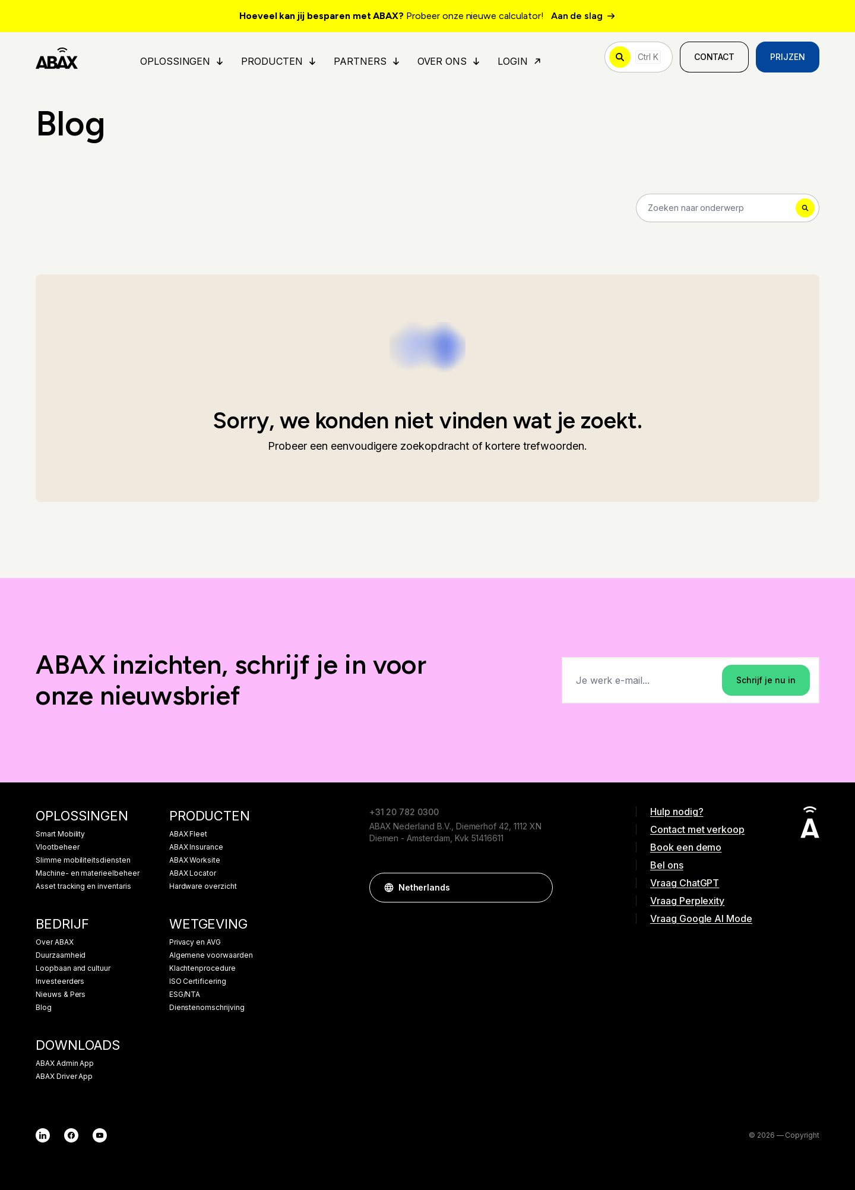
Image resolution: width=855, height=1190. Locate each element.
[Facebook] (71, 1135)
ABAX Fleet (188, 834)
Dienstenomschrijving (207, 1007)
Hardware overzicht (203, 886)
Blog (44, 1007)
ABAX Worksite (194, 860)
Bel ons (666, 865)
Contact (714, 57)
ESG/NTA (185, 994)
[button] (537, 887)
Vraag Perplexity (687, 900)
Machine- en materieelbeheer (88, 873)
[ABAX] (57, 57)
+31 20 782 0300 (404, 812)
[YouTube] (100, 1135)
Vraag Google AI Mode (701, 918)
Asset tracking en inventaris (83, 886)
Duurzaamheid (61, 955)
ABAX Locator (192, 873)
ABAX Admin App (65, 1063)
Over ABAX (55, 942)
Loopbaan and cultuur (73, 968)
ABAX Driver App (64, 1076)
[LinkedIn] (43, 1135)
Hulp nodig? (676, 811)
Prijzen (787, 57)
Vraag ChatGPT (684, 882)
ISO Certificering (197, 981)
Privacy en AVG (195, 942)
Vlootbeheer (57, 847)
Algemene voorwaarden (211, 955)
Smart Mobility (60, 834)
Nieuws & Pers (61, 994)
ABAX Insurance (196, 847)
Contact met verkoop (697, 829)
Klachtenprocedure (202, 968)
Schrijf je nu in (766, 680)
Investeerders (60, 981)
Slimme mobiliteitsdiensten (83, 860)
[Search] (727, 208)
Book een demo (685, 847)
